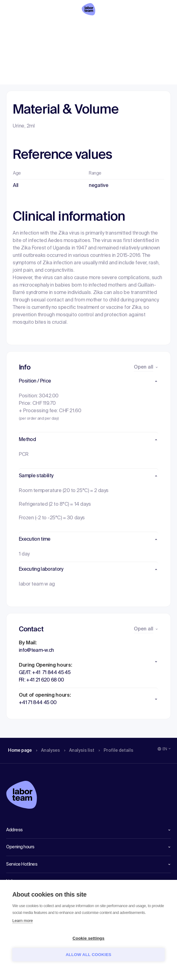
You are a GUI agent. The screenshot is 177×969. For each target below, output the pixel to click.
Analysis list (83, 26)
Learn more (22, 920)
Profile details (123, 26)
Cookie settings (88, 938)
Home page (19, 26)
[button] (88, 381)
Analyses (50, 26)
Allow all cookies (88, 954)
